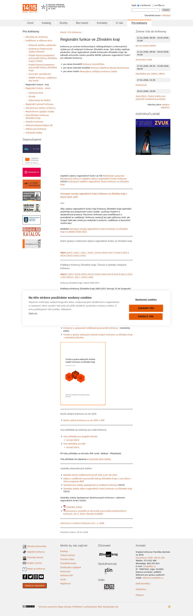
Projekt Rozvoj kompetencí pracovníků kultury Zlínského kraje (43, 67)
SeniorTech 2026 (144, 60)
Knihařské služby (34, 133)
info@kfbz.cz (149, 566)
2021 (83, 253)
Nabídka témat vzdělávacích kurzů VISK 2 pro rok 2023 (90, 475)
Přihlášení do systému (169, 606)
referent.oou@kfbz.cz (152, 578)
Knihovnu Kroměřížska (93, 64)
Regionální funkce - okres (38, 88)
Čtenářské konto (68, 563)
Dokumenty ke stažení (40, 100)
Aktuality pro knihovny (37, 37)
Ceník (63, 579)
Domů (63, 32)
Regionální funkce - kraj (37, 84)
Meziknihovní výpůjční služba (40, 111)
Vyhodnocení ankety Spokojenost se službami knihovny (90, 485)
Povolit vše (146, 316)
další (91, 277)
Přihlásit (166, 15)
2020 (90, 253)
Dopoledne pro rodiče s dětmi (150, 74)
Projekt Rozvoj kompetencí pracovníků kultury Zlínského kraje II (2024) (43, 58)
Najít (134, 5)
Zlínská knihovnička (36, 546)
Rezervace (65, 571)
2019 (96, 253)
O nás (119, 22)
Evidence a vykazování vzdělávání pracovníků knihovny (90, 328)
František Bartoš (35, 557)
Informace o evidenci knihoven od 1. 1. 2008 (82, 523)
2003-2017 (106, 274)
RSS (100, 607)
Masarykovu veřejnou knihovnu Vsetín (98, 71)
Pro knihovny (139, 22)
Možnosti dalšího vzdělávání (42, 45)
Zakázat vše (146, 308)
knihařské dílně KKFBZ (100, 459)
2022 (76, 253)
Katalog (46, 22)
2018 (104, 253)
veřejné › (166, 104)
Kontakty (102, 22)
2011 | (78, 277)
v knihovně (145, 5)
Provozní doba (67, 559)
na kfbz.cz (160, 5)
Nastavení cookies (146, 299)
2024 (63, 253)
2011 (83, 255)
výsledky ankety (74, 507)
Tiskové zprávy (67, 555)
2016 (117, 253)
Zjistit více (33, 313)
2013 (69, 255)
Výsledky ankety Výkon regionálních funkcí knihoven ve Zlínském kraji (97, 488)
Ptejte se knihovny (36, 569)
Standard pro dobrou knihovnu (40, 108)
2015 (125, 253)
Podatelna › (141, 589)
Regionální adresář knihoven (40, 104)
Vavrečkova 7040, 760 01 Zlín (150, 558)
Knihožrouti (141, 85)
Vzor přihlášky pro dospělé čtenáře (80, 436)
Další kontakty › (143, 583)
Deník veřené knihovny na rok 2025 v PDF (83, 420)
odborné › (165, 107)
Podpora (140, 595)
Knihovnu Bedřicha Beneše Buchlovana (110, 68)
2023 (69, 253)
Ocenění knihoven (34, 122)
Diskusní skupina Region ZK (39, 125)
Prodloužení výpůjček (70, 567)
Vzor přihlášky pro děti (74, 444)
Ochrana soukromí (48, 607)
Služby (63, 22)
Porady (32, 96)
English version (34, 563)
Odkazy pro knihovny (36, 129)
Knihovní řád (66, 575)
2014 (63, 255)
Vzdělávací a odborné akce (39, 40)
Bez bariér (82, 22)
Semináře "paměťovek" (40, 74)
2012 (76, 255)
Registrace (65, 583)
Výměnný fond (36, 93)
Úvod (30, 22)
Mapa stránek (64, 607)
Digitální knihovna (36, 552)
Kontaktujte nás (110, 607)
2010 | (85, 277)
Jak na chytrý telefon (146, 45)
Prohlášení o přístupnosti (84, 607)
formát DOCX (72, 440)
